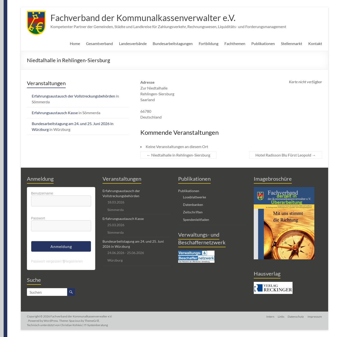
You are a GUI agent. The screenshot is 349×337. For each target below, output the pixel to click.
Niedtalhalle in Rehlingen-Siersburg (178, 155)
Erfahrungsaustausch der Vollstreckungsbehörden (73, 96)
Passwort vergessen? (47, 261)
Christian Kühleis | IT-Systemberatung (84, 325)
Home (75, 43)
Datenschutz (296, 316)
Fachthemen (234, 43)
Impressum (315, 316)
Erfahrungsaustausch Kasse (55, 112)
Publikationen (263, 43)
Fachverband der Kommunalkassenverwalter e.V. (143, 17)
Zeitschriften (193, 212)
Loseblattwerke (194, 197)
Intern (269, 316)
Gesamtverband (99, 43)
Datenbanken (193, 204)
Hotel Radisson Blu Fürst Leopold (285, 155)
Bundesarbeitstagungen (173, 43)
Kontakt (315, 43)
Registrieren (73, 261)
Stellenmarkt (291, 43)
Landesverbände (133, 43)
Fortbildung (208, 43)
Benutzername (42, 193)
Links (280, 316)
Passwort (38, 218)
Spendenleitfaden (196, 219)
